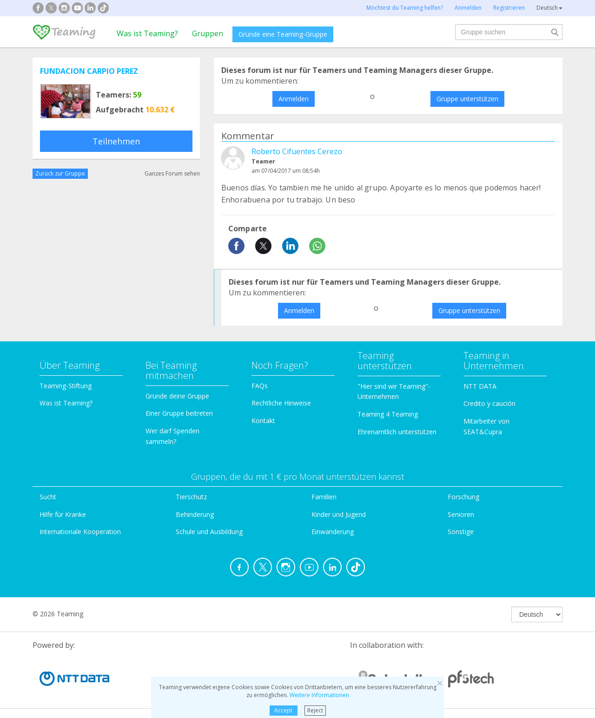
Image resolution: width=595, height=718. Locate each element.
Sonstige (461, 531)
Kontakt (263, 420)
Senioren (461, 514)
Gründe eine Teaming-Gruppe (282, 34)
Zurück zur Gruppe (60, 173)
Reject (315, 710)
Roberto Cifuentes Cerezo (296, 151)
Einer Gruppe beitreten (179, 413)
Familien (324, 496)
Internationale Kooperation (80, 531)
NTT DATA (479, 386)
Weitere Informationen (319, 695)
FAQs (259, 385)
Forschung (463, 496)
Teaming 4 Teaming (387, 414)
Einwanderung (332, 531)
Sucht (48, 496)
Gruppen (207, 33)
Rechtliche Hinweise (281, 402)
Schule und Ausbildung (209, 531)
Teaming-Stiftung (66, 385)
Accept (283, 710)
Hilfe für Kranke (63, 514)
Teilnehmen (116, 141)
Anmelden (293, 98)
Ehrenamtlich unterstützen (396, 431)
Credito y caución (489, 403)
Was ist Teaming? (147, 33)
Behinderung (195, 514)
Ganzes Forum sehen (172, 173)
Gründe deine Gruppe (177, 396)
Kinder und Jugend (338, 514)
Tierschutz (191, 496)
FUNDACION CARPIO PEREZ (89, 71)
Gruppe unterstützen (467, 98)
